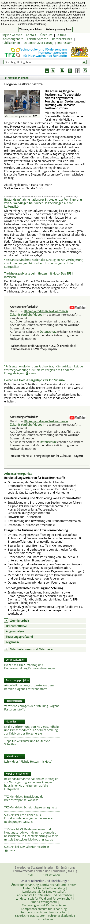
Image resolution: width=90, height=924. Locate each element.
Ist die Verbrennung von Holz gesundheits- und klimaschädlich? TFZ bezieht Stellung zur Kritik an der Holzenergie (32, 730)
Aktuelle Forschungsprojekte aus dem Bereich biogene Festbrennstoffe (29, 687)
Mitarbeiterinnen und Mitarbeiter (32, 649)
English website (12, 35)
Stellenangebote (12, 39)
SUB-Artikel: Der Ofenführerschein (26, 847)
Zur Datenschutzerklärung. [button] (32, 24)
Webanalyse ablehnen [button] (30, 29)
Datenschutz (48, 332)
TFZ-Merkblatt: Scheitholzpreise (25, 807)
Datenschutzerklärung (38, 43)
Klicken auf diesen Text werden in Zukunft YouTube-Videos (39, 313)
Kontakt (31, 35)
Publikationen (11, 43)
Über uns (46, 35)
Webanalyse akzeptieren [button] (58, 29)
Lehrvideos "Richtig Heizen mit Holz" (28, 761)
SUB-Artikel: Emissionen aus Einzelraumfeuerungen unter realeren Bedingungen (29, 818)
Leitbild (61, 35)
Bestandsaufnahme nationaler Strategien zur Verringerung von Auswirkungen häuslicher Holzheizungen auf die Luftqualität (43, 263)
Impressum (64, 43)
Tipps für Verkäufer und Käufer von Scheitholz (27, 742)
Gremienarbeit (19, 621)
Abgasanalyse (15, 631)
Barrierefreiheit (62, 39)
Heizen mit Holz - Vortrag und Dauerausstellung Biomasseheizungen (29, 666)
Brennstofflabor (16, 626)
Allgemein (12, 642)
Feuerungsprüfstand (19, 637)
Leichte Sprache (37, 39)
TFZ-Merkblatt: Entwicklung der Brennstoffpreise (24, 798)
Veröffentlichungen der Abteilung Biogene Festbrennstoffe (31, 707)
